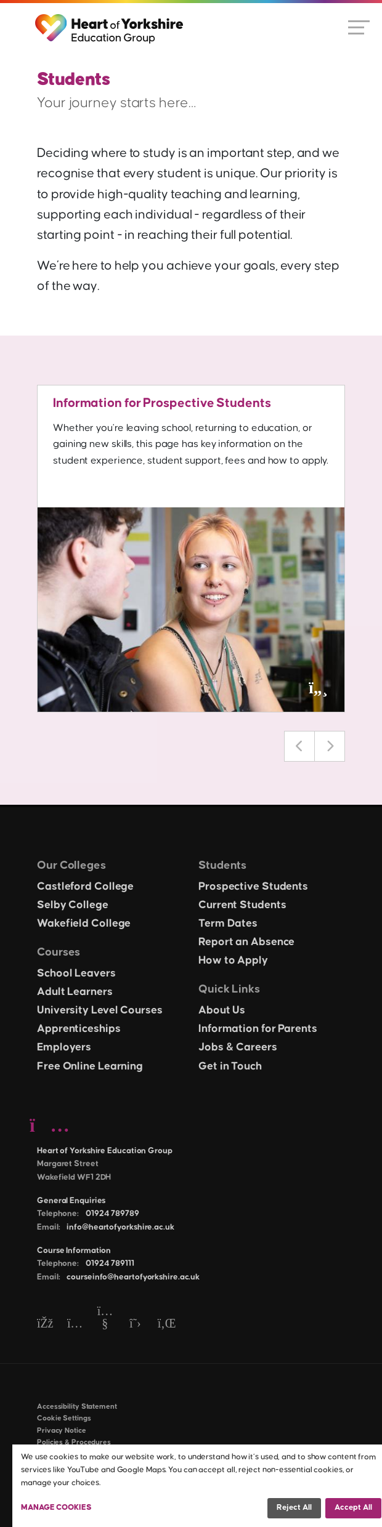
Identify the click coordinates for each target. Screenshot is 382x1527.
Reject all (294, 1507)
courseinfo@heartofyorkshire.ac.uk (133, 1277)
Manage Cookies (56, 1507)
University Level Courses (100, 1010)
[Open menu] (359, 26)
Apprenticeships (79, 1028)
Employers (64, 1047)
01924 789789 (112, 1213)
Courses (58, 952)
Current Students (242, 905)
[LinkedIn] (165, 1324)
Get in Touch (230, 1066)
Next (329, 746)
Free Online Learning (90, 1066)
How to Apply (233, 960)
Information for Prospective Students (162, 403)
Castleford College (85, 886)
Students (222, 865)
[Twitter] (135, 1324)
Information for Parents (257, 1028)
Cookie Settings (64, 1418)
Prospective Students (253, 886)
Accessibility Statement (77, 1407)
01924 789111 (110, 1263)
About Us (221, 1010)
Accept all (353, 1507)
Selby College (72, 905)
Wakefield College (84, 923)
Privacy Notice (61, 1431)
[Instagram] (75, 1324)
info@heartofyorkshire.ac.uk (120, 1227)
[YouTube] (105, 1324)
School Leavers (76, 973)
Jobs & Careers (237, 1047)
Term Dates (228, 923)
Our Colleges (71, 865)
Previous (299, 746)
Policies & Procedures (74, 1442)
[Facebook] (44, 1324)
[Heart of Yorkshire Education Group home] (110, 22)
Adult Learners (75, 991)
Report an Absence (246, 942)
